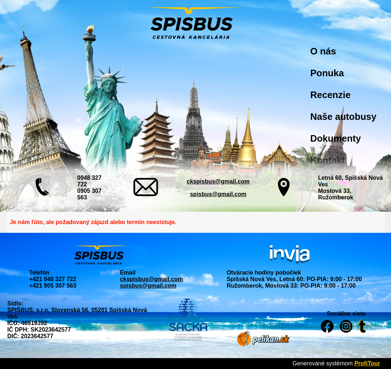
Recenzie (330, 95)
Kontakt (327, 160)
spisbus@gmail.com (218, 194)
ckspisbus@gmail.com (218, 181)
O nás (323, 51)
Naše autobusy (343, 116)
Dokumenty (335, 138)
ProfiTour (367, 363)
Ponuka (327, 73)
